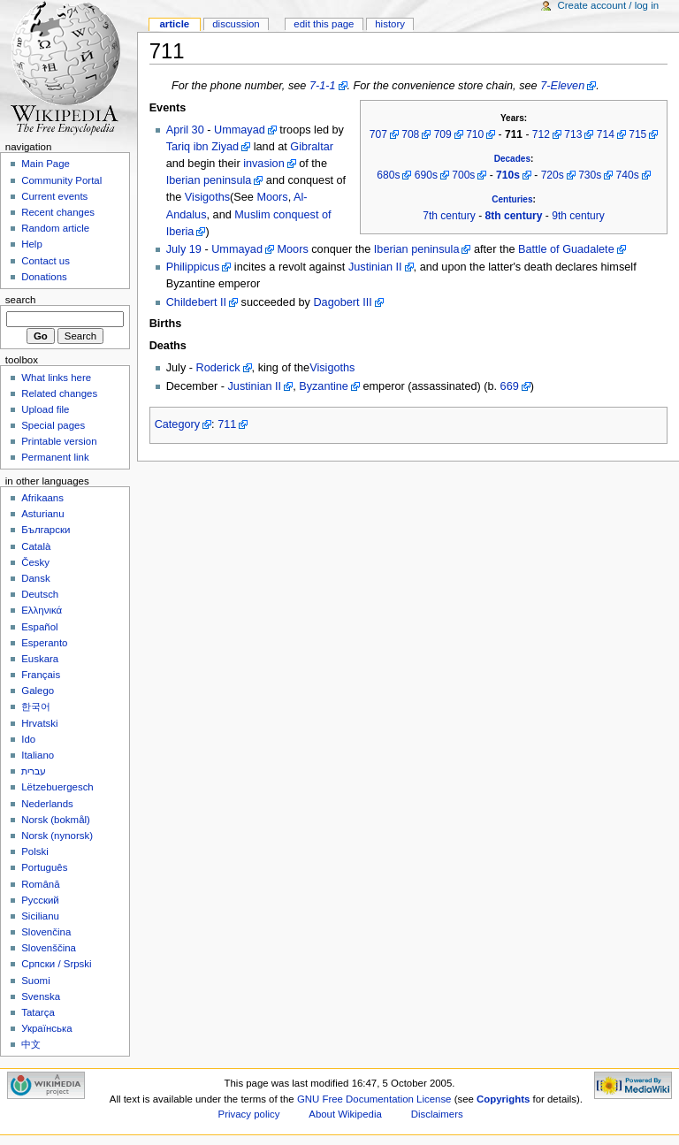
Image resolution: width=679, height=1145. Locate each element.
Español (39, 627)
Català (35, 546)
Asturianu (42, 513)
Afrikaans (42, 497)
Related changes (59, 393)
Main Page (45, 163)
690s (426, 175)
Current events (54, 196)
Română (40, 884)
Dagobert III (342, 302)
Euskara (39, 658)
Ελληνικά (41, 610)
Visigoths (207, 197)
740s (627, 175)
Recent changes (58, 212)
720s (552, 175)
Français (40, 674)
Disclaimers (437, 1114)
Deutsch (39, 594)
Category (177, 424)
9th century (578, 216)
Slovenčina (46, 932)
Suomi (35, 980)
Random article (55, 228)
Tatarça (38, 1012)
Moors (271, 197)
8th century (514, 216)
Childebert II (196, 302)
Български (45, 529)
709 (443, 134)
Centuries (512, 199)
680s (388, 175)
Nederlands (47, 803)
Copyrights (503, 1099)
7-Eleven (562, 86)
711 (226, 424)
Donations (44, 276)
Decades (512, 159)
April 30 (185, 130)
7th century (449, 216)
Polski (35, 851)
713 (573, 134)
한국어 (35, 706)
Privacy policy (249, 1114)
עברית (33, 771)
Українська (46, 1028)
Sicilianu (40, 916)
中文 (31, 1044)
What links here (56, 377)
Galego (37, 690)
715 (637, 134)
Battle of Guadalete (566, 249)
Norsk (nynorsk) (57, 835)
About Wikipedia (345, 1114)
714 (605, 134)
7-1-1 (322, 86)
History (390, 24)
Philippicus (193, 267)
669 (509, 386)
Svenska (40, 996)
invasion (264, 163)
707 (378, 134)
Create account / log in (608, 5)
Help (31, 244)
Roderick (218, 368)
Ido (28, 739)
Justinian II (375, 267)
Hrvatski (39, 723)
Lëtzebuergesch (57, 787)
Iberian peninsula (209, 180)
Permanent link (54, 457)
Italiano (37, 755)
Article (174, 24)
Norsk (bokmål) (55, 819)
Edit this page (324, 24)
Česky (35, 562)
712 (541, 134)
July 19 (184, 249)
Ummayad (239, 130)
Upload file (45, 409)
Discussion (235, 24)
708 (410, 134)
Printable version (58, 441)
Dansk (35, 578)
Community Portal (61, 180)
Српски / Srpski (56, 963)
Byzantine (323, 386)
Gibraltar (311, 147)
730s (589, 175)
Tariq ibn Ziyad (203, 147)
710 (475, 134)
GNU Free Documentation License (374, 1099)
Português (44, 867)
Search (20, 299)
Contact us (45, 261)
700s (463, 175)
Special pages (53, 425)
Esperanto (44, 642)
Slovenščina (48, 948)
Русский (40, 900)
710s (508, 175)
